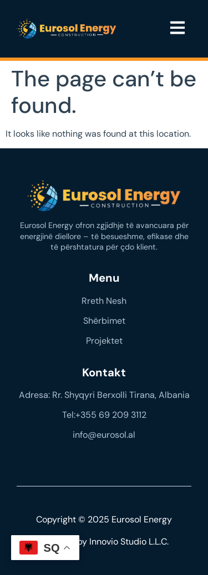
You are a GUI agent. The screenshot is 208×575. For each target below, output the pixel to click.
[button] (177, 28)
